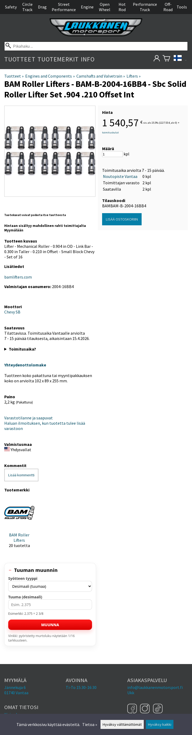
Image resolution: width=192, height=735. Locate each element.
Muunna (50, 624)
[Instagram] (145, 709)
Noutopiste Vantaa (120, 176)
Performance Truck (145, 7)
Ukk (130, 692)
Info (87, 59)
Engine (87, 7)
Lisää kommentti (21, 475)
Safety (11, 7)
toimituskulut (110, 132)
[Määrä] (112, 154)
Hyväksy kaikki (159, 724)
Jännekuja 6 (15, 687)
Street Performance (64, 7)
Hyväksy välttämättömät (122, 724)
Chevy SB (12, 312)
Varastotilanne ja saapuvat (28, 417)
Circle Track (27, 7)
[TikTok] (158, 709)
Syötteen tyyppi (22, 578)
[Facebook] (132, 709)
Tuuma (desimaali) (25, 596)
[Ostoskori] (166, 59)
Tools (182, 7)
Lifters (133, 76)
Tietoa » (89, 724)
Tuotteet (19, 59)
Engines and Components (50, 76)
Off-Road (168, 7)
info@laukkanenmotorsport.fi (155, 687)
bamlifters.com (18, 277)
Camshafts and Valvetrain (100, 76)
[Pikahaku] (96, 46)
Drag (42, 7)
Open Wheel (104, 7)
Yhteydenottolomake (25, 365)
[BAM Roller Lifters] (19, 525)
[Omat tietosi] (156, 59)
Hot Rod (122, 7)
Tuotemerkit (58, 59)
